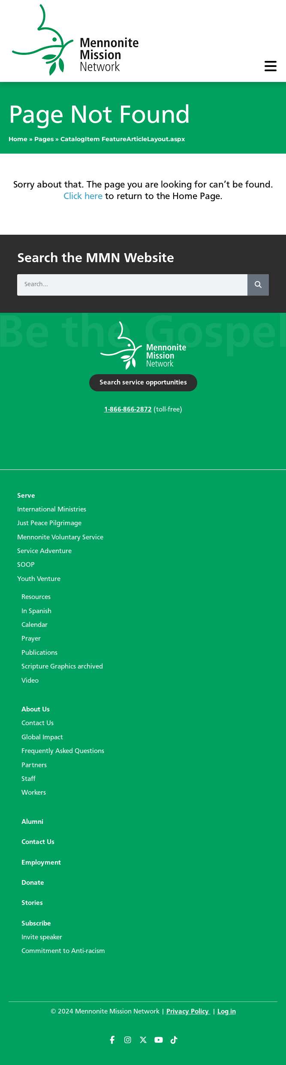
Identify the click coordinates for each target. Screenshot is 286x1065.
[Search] (258, 285)
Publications (39, 653)
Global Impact (42, 737)
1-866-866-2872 (128, 409)
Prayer (31, 638)
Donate (32, 883)
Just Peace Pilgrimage (49, 523)
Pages (44, 139)
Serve (26, 496)
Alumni (32, 822)
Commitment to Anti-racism (63, 951)
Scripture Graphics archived (62, 666)
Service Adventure (44, 551)
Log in (226, 1011)
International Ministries (51, 509)
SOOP (26, 565)
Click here (82, 196)
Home (18, 139)
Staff (28, 779)
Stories (32, 903)
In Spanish (36, 611)
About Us (35, 709)
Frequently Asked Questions (62, 751)
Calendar (34, 625)
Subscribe (36, 923)
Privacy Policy (188, 1011)
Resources (36, 597)
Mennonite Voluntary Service (60, 537)
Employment (41, 862)
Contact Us (37, 723)
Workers (33, 793)
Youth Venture (38, 579)
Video (30, 681)
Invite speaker (41, 937)
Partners (34, 765)
